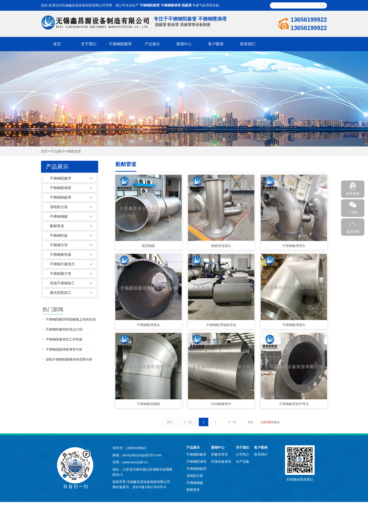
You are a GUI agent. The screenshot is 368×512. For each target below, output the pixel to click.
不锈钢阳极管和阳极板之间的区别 (71, 319)
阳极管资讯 (219, 454)
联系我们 (247, 44)
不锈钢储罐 (59, 216)
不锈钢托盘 (59, 235)
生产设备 (242, 461)
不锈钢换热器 (60, 254)
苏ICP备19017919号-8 (149, 487)
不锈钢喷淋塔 (171, 5)
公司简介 (242, 454)
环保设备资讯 (221, 461)
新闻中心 (184, 44)
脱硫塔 (187, 5)
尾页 (250, 422)
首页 (57, 44)
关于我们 (88, 44)
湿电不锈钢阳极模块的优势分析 (69, 359)
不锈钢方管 (59, 245)
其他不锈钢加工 (62, 283)
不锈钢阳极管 (150, 5)
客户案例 (215, 44)
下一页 (232, 422)
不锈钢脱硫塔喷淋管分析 (64, 349)
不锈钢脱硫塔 (60, 197)
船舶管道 (74, 151)
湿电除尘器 (59, 207)
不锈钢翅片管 (60, 273)
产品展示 (152, 44)
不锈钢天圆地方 (62, 264)
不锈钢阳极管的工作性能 (64, 339)
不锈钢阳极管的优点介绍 (64, 329)
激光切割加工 (60, 293)
